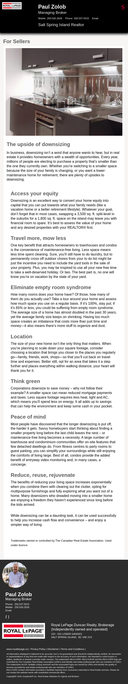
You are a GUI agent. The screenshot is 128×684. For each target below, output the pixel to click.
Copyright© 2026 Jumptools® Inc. (21, 676)
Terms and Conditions (72, 649)
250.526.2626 (54, 18)
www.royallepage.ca (17, 649)
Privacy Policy (38, 649)
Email (95, 18)
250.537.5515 (81, 18)
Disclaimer (53, 649)
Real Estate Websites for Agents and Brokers (58, 676)
